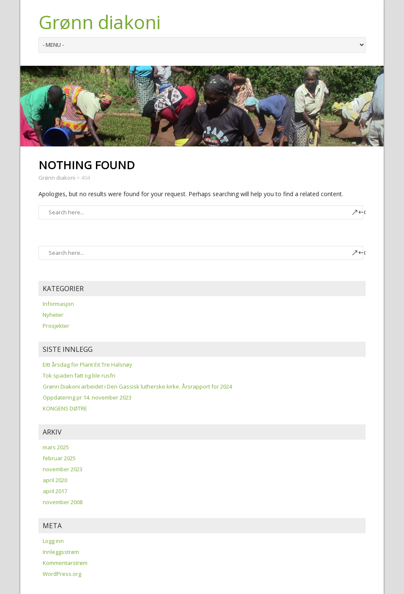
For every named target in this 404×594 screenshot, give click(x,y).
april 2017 (55, 491)
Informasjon (58, 304)
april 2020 (55, 480)
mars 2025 (56, 447)
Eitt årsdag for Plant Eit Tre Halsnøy (87, 364)
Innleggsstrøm (61, 552)
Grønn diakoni (99, 22)
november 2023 (62, 469)
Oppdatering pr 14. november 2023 (87, 397)
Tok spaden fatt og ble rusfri (79, 375)
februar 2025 (59, 458)
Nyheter (53, 315)
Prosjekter (56, 325)
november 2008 (62, 502)
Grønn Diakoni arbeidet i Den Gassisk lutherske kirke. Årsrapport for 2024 (137, 386)
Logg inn (53, 541)
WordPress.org (62, 574)
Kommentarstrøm (65, 563)
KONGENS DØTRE (65, 408)
